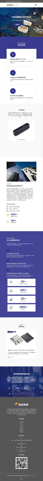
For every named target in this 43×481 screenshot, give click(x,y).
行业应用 (21, 427)
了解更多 (17, 24)
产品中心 (21, 425)
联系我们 (26, 24)
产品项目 (17, 388)
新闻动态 (21, 429)
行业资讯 (10, 331)
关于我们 (21, 423)
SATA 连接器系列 (21, 139)
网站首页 (21, 421)
